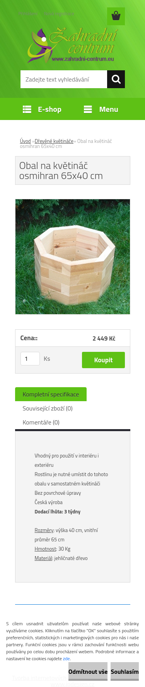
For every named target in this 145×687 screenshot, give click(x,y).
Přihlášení (28, 13)
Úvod (25, 141)
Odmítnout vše (88, 671)
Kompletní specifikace (51, 394)
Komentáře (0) (41, 422)
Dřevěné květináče (54, 141)
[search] (116, 79)
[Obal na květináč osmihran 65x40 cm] (72, 202)
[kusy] (30, 358)
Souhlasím (125, 671)
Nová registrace (59, 13)
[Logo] (72, 45)
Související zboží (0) (48, 408)
